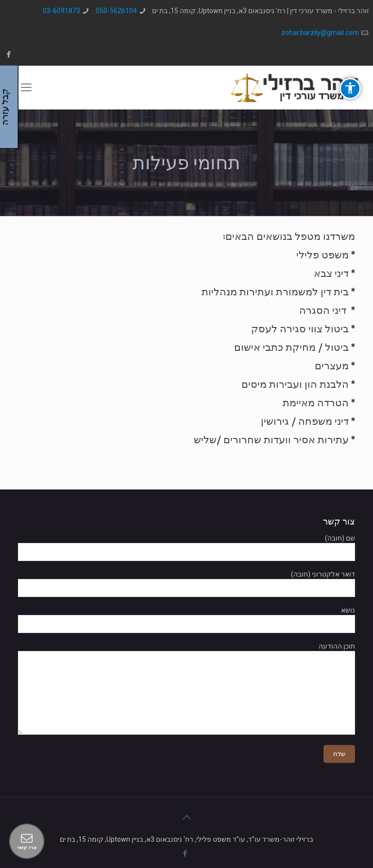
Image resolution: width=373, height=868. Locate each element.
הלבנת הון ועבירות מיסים (295, 384)
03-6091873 (61, 11)
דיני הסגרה (322, 310)
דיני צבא (331, 273)
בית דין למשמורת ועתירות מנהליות (275, 292)
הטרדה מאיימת (316, 403)
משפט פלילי (322, 255)
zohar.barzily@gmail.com (320, 32)
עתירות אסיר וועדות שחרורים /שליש (271, 440)
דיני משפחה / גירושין (305, 421)
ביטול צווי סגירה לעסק (300, 329)
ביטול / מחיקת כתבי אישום (291, 347)
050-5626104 (116, 11)
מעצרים (332, 366)
